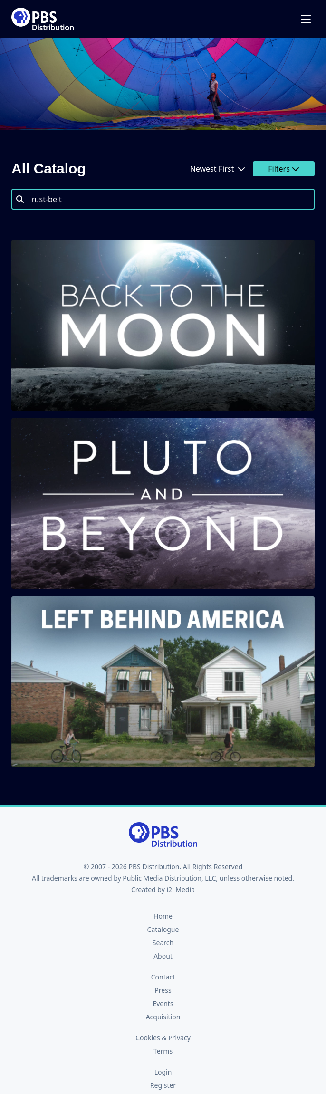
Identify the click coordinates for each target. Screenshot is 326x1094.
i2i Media (180, 889)
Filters (283, 168)
